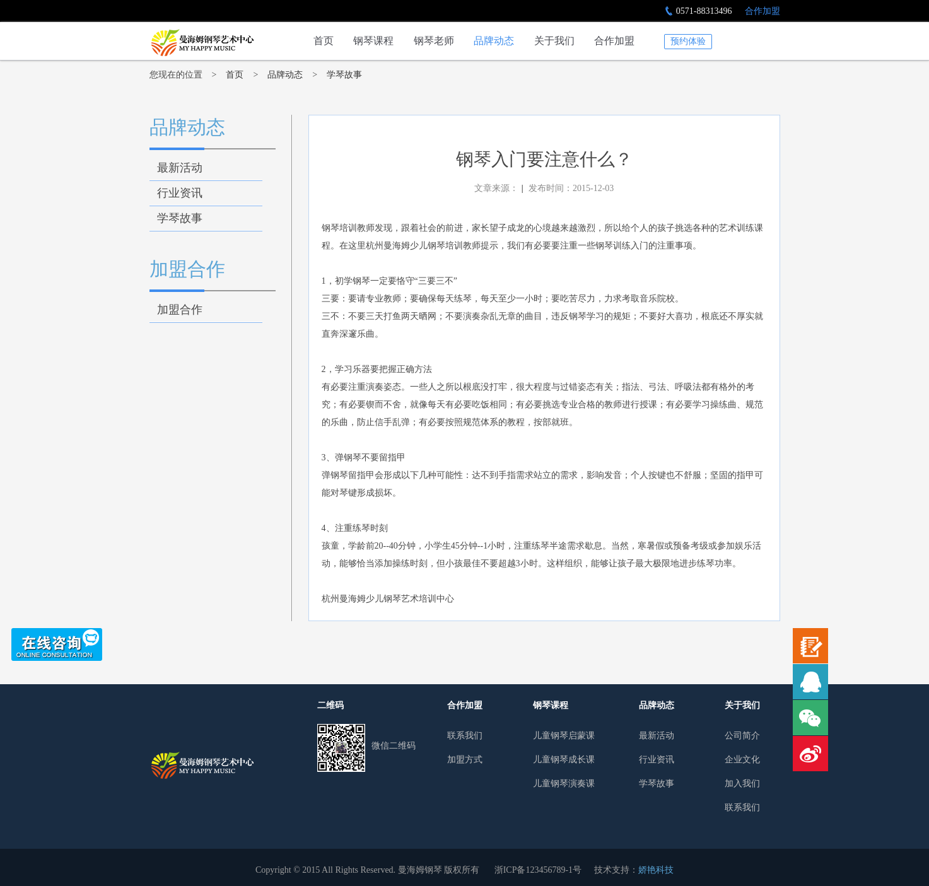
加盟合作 (187, 269)
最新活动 (179, 167)
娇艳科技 (656, 870)
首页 (323, 40)
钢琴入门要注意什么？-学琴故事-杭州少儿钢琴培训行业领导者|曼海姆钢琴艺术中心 (201, 42)
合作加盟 (762, 11)
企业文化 (742, 759)
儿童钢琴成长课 (564, 759)
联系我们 (464, 735)
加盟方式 (464, 759)
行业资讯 (179, 193)
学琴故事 (344, 74)
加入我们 (742, 783)
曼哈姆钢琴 (201, 765)
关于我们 (554, 40)
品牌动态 (494, 40)
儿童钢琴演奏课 (564, 783)
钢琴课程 (373, 40)
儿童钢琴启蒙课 (564, 735)
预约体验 (688, 41)
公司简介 (742, 735)
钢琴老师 (434, 40)
